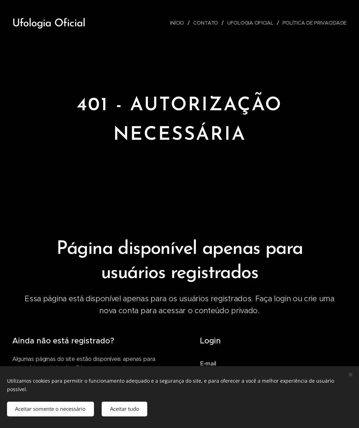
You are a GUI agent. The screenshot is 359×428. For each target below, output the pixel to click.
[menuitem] (177, 23)
